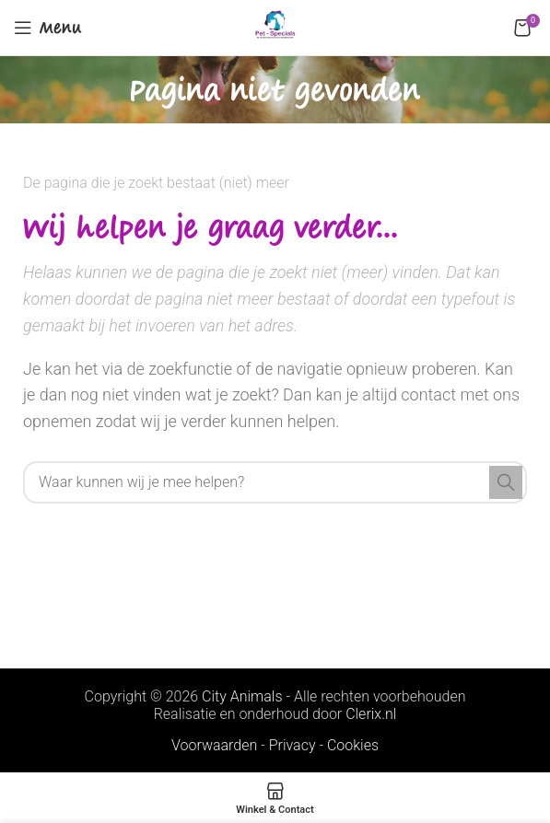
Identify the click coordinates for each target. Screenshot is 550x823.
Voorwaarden (214, 745)
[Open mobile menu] (48, 27)
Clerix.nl (370, 714)
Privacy (292, 745)
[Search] (275, 482)
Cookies (353, 745)
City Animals (242, 696)
